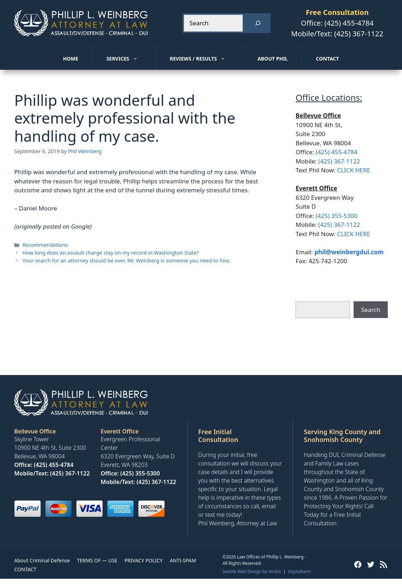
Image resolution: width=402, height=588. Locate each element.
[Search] (257, 23)
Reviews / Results (206, 58)
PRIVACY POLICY (144, 560)
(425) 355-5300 (336, 216)
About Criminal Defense (42, 560)
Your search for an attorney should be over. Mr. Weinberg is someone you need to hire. (126, 260)
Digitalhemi (299, 571)
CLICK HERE (353, 170)
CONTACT (25, 569)
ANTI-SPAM (183, 560)
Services (131, 58)
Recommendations (45, 244)
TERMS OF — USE (97, 560)
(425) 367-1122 (358, 33)
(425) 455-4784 (349, 23)
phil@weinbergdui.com (349, 252)
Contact (327, 58)
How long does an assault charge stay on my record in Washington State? (110, 252)
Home (70, 58)
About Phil (272, 58)
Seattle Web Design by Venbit (252, 571)
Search (370, 310)
